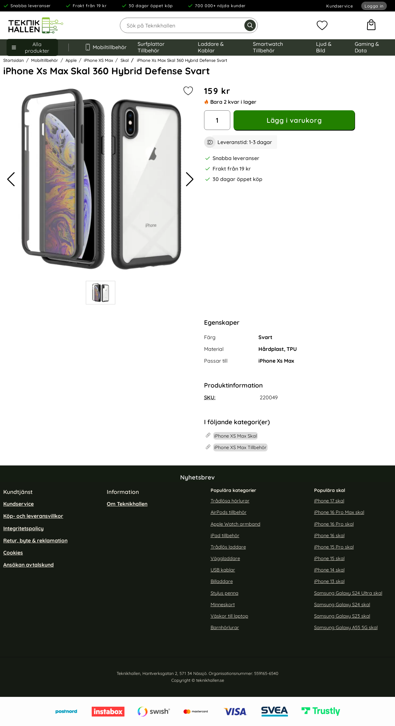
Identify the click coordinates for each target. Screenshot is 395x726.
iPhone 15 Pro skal (334, 547)
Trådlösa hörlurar (230, 501)
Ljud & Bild (323, 47)
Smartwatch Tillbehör (268, 47)
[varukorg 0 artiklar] (371, 25)
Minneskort (223, 605)
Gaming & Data (367, 47)
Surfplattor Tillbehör (151, 47)
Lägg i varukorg (294, 120)
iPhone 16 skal (329, 535)
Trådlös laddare (228, 547)
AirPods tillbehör (229, 512)
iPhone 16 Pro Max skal (339, 512)
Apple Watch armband (235, 524)
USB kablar (223, 570)
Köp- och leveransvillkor (33, 516)
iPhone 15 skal (329, 558)
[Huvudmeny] (32, 47)
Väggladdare (225, 558)
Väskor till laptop (229, 616)
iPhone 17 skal (329, 501)
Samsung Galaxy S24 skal (342, 605)
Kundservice (339, 6)
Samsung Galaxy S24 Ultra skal (348, 593)
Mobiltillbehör (103, 47)
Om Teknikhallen (127, 503)
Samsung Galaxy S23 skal (342, 616)
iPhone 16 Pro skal (334, 524)
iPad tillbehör (225, 535)
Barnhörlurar (225, 627)
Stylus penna (224, 593)
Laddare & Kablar (211, 47)
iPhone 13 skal (329, 581)
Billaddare (222, 581)
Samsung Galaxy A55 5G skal (346, 627)
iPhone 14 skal (329, 570)
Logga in (374, 6)
